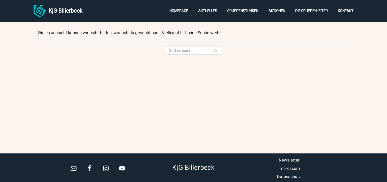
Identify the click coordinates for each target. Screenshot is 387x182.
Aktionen (277, 11)
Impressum (289, 168)
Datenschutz (289, 176)
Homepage (178, 11)
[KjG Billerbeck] (58, 11)
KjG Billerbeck (193, 168)
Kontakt (345, 11)
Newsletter (289, 160)
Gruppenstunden (242, 11)
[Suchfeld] (193, 51)
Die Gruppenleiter (311, 11)
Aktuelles (207, 11)
